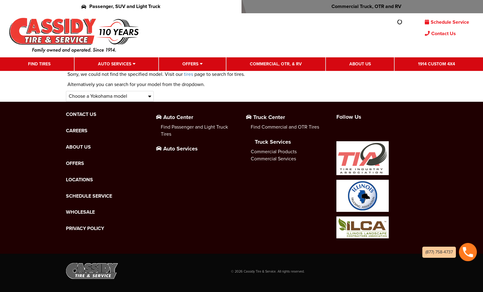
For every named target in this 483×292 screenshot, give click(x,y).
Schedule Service (447, 22)
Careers (76, 130)
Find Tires (39, 64)
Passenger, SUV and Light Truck (120, 6)
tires (188, 74)
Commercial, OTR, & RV (276, 64)
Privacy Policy (85, 228)
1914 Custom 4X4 (436, 64)
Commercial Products (274, 151)
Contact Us (440, 33)
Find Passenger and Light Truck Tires (194, 130)
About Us (360, 64)
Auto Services (114, 64)
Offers (190, 64)
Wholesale (80, 212)
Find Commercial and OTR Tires (285, 126)
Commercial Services (273, 158)
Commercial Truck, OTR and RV (362, 6)
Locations (79, 179)
